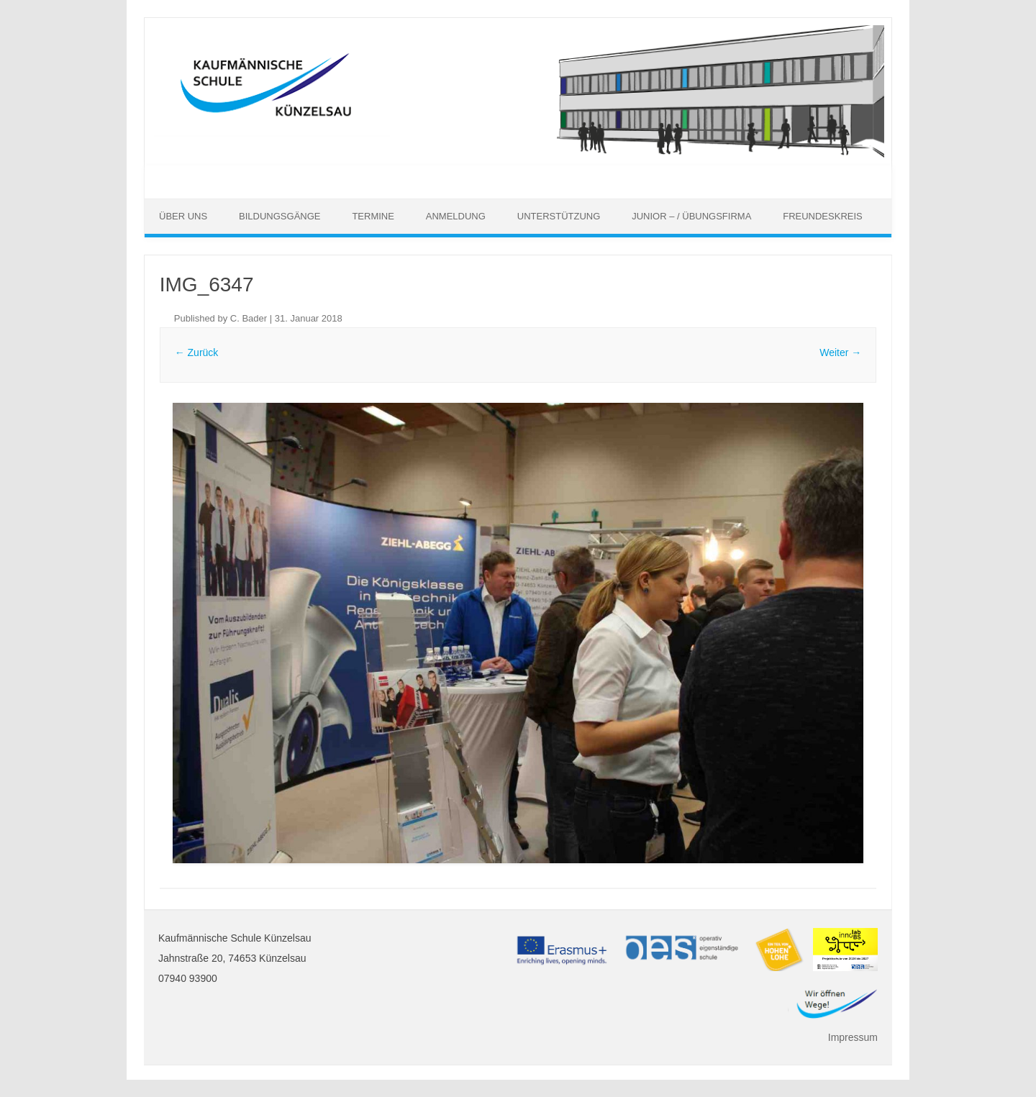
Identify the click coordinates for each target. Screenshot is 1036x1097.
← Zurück (197, 352)
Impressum (853, 1037)
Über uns (183, 216)
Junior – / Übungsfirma (691, 216)
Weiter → (840, 352)
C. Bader (248, 318)
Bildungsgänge (279, 216)
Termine (373, 216)
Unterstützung (559, 216)
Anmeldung (456, 216)
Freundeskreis (823, 216)
